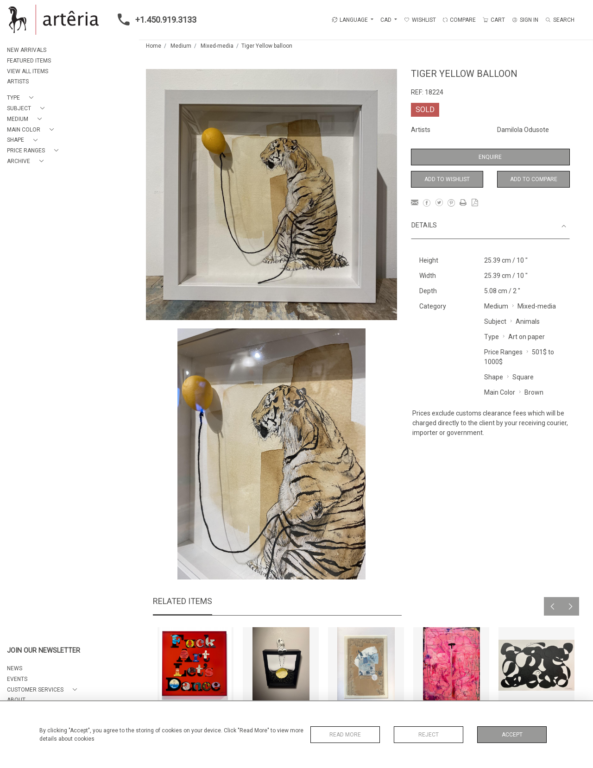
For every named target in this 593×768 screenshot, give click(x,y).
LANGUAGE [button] (349, 20)
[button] (22, 98)
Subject (495, 321)
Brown (533, 392)
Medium (180, 46)
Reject (428, 734)
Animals (528, 321)
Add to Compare (533, 179)
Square (523, 377)
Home (153, 46)
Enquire (490, 157)
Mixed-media (217, 46)
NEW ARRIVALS (26, 50)
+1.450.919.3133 (154, 19)
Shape (493, 377)
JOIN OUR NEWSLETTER (43, 651)
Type (491, 336)
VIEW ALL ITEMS (27, 71)
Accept (512, 734)
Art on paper (526, 336)
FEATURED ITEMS (29, 60)
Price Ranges (503, 352)
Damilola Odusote (523, 129)
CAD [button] (386, 20)
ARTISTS (18, 81)
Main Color (499, 392)
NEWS (14, 668)
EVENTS (17, 679)
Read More (345, 734)
